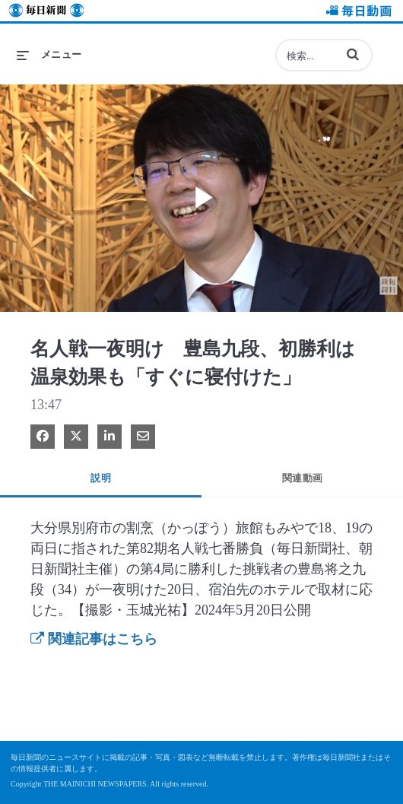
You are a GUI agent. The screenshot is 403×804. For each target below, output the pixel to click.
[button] (353, 54)
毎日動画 (357, 12)
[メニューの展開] (49, 54)
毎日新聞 (46, 12)
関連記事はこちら (93, 639)
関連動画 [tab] (302, 478)
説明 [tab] (100, 478)
